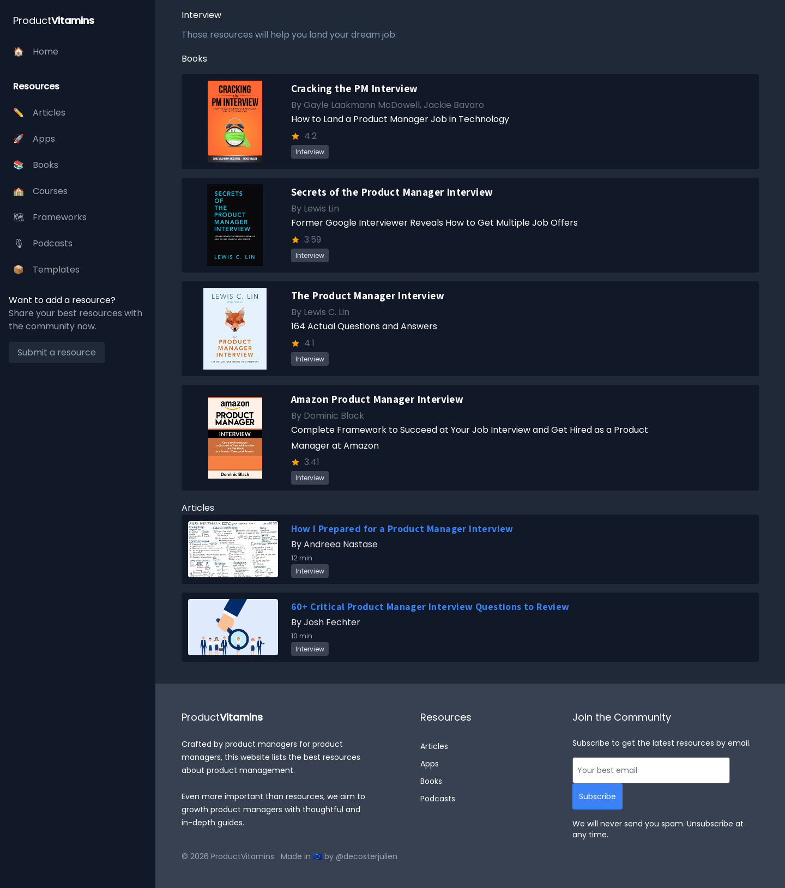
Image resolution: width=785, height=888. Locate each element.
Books (431, 781)
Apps (429, 763)
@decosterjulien (366, 856)
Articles (434, 746)
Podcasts (437, 798)
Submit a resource (56, 352)
